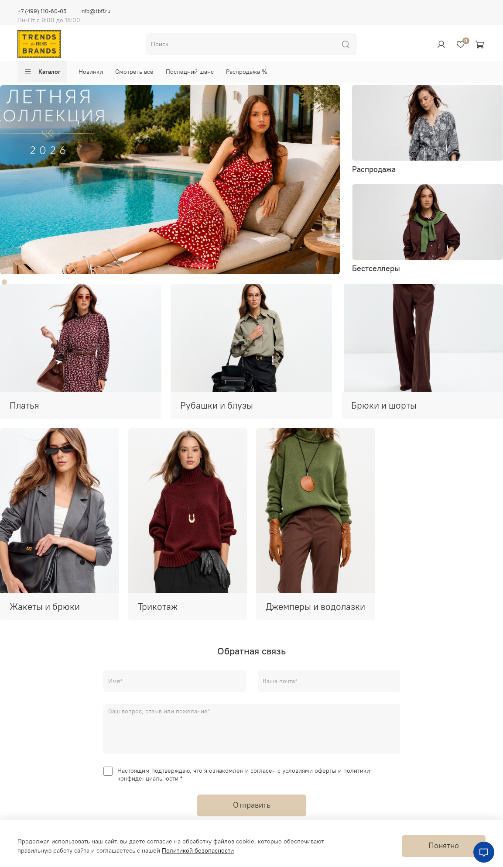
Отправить (251, 805)
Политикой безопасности (198, 850)
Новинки (91, 72)
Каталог (42, 72)
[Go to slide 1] (4, 282)
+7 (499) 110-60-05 (41, 11)
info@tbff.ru (95, 11)
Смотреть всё (134, 72)
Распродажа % (246, 72)
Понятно (443, 845)
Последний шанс (190, 72)
